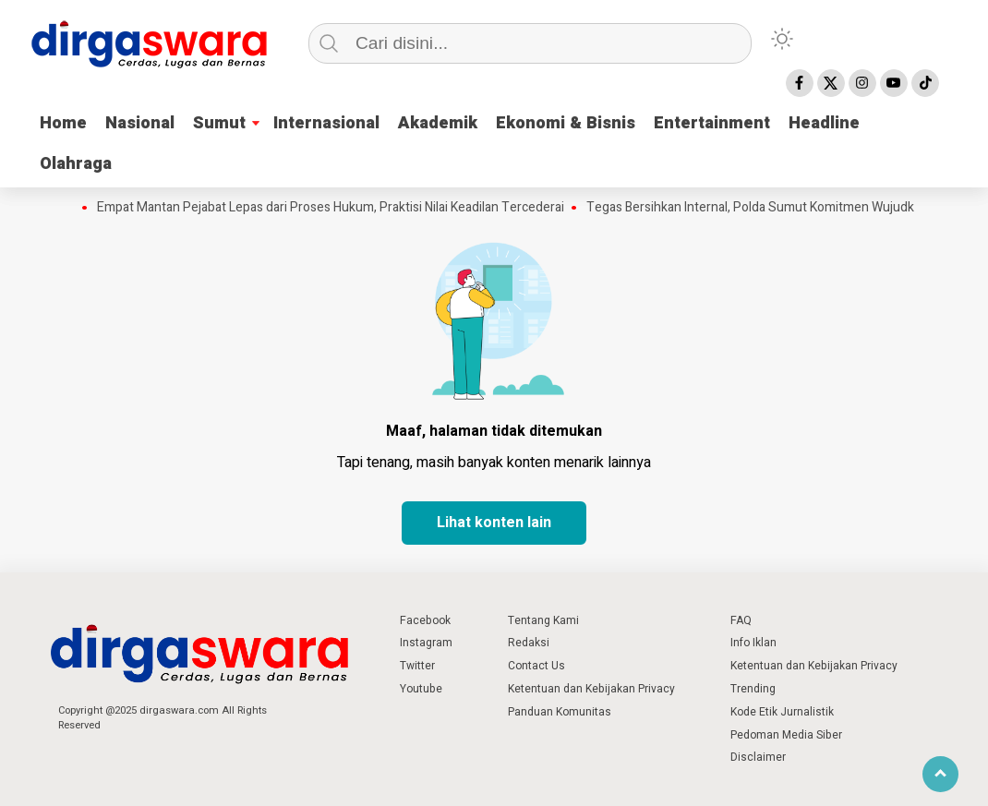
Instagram (426, 642)
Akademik (437, 123)
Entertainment (712, 123)
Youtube (421, 688)
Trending (753, 688)
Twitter (417, 665)
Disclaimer (758, 757)
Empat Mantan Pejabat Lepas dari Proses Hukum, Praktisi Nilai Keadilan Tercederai (330, 207)
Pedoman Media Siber (786, 735)
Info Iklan (753, 642)
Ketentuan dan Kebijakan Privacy (591, 688)
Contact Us (536, 665)
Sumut (219, 123)
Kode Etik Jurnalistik (782, 712)
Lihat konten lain (494, 522)
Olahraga (76, 163)
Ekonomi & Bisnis (565, 123)
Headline (824, 123)
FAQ (741, 620)
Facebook (425, 620)
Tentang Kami (543, 620)
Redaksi (528, 642)
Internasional (326, 123)
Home (63, 123)
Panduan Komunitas (559, 712)
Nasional (140, 123)
